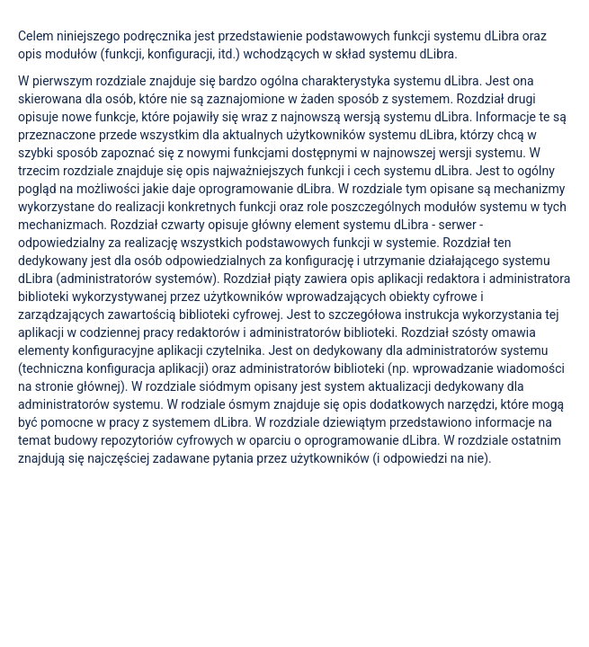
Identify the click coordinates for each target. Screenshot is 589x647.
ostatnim (536, 440)
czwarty (183, 224)
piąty (287, 278)
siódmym (225, 386)
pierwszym (64, 81)
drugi (521, 99)
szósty (469, 332)
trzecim (39, 171)
